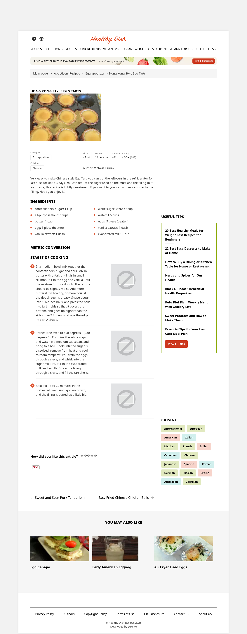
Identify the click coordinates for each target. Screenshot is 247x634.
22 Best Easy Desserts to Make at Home (188, 252)
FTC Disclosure (154, 615)
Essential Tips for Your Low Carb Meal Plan (185, 332)
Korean (206, 465)
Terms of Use (125, 615)
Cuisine (162, 49)
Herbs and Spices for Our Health (183, 278)
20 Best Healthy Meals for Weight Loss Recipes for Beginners (184, 236)
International (173, 429)
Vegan (108, 49)
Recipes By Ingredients (83, 49)
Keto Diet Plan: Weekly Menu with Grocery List (186, 305)
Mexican (169, 447)
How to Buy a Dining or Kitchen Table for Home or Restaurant (188, 265)
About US (205, 615)
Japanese (170, 465)
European (196, 429)
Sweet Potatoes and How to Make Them (185, 319)
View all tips (176, 345)
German (169, 474)
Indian (204, 447)
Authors (69, 615)
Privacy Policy (44, 615)
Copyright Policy (95, 615)
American (170, 438)
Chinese (37, 169)
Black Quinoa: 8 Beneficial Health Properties (184, 292)
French (187, 447)
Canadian (170, 456)
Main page (40, 74)
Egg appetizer (94, 74)
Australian (171, 483)
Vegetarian (124, 49)
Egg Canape (40, 568)
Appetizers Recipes (67, 74)
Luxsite (132, 628)
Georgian (192, 483)
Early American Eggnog (111, 568)
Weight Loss (144, 49)
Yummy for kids (182, 49)
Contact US (181, 615)
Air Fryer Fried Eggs (170, 568)
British (205, 474)
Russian (187, 474)
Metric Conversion (50, 248)
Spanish (189, 465)
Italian (189, 438)
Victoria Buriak (104, 169)
